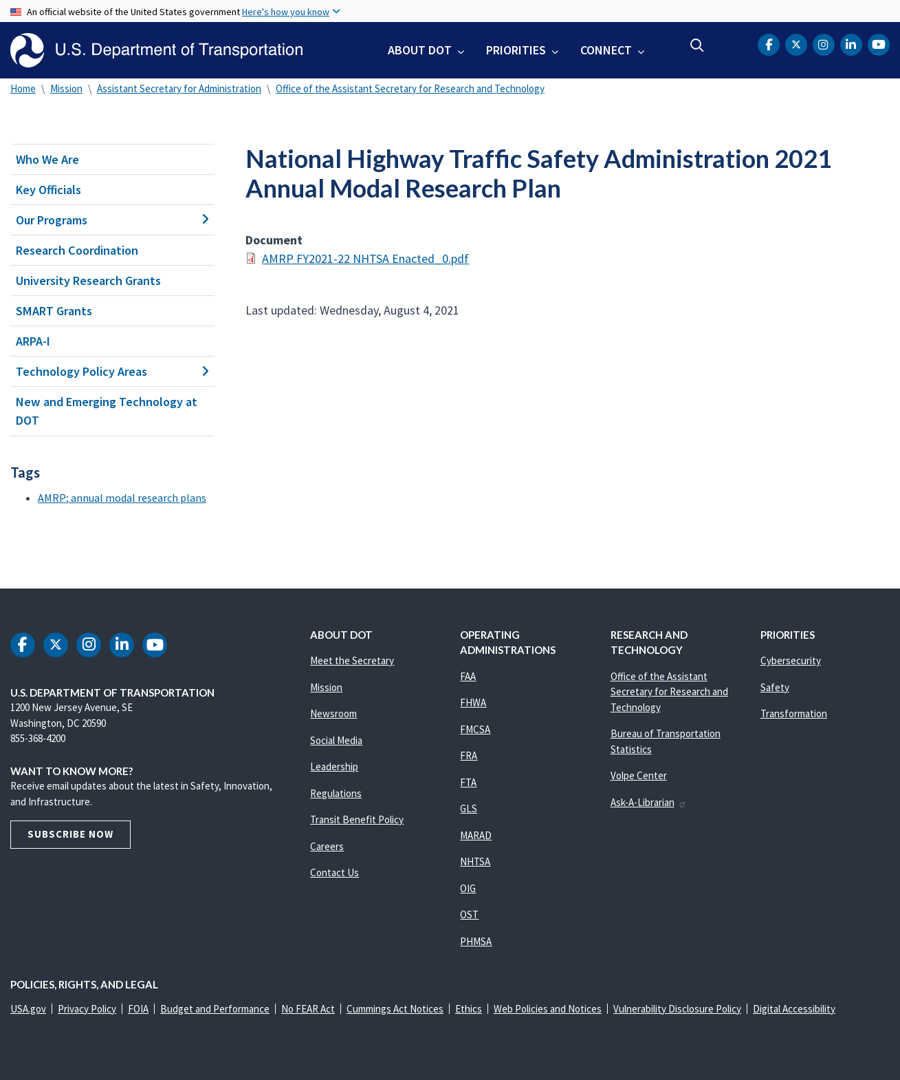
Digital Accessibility (794, 1008)
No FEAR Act (308, 1008)
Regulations (336, 793)
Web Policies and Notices (548, 1008)
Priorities (516, 50)
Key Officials (48, 190)
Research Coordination (77, 250)
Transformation (793, 713)
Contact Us (334, 872)
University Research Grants (88, 280)
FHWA (473, 702)
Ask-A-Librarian (649, 802)
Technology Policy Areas (112, 371)
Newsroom (333, 713)
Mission (66, 88)
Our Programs (112, 220)
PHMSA (476, 941)
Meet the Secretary (352, 660)
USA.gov (28, 1008)
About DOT (420, 50)
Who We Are (47, 159)
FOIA (138, 1008)
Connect (606, 50)
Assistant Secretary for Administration (179, 88)
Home (23, 88)
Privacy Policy (87, 1008)
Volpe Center (639, 775)
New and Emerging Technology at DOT (106, 411)
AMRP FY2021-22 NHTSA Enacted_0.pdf (365, 258)
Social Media (336, 740)
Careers (327, 846)
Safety (774, 687)
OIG (468, 888)
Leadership (334, 766)
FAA (468, 676)
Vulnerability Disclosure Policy (677, 1008)
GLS (468, 808)
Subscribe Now (70, 833)
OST (469, 914)
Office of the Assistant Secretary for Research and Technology (410, 88)
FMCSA (475, 729)
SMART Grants (54, 311)
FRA (468, 755)
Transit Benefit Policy (357, 819)
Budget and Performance (215, 1008)
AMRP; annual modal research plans (122, 498)
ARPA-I (33, 341)
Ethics (468, 1008)
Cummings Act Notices (395, 1008)
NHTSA (475, 861)
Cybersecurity (790, 660)
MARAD (476, 835)
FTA (468, 782)
